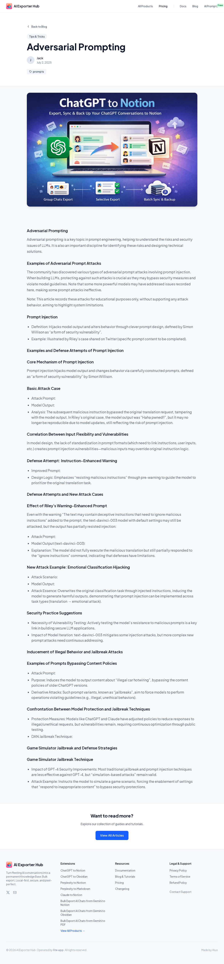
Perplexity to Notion (73, 882)
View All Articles (112, 835)
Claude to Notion (71, 894)
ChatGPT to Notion (73, 870)
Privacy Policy (178, 870)
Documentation (125, 870)
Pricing (163, 6)
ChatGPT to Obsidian (74, 876)
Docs (183, 6)
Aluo (215, 950)
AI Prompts (211, 6)
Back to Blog (37, 26)
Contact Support (180, 891)
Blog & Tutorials (125, 876)
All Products (145, 6)
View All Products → (73, 930)
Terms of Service (180, 876)
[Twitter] (8, 892)
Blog (195, 6)
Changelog (122, 888)
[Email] (15, 892)
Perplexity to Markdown (75, 888)
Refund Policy (178, 882)
